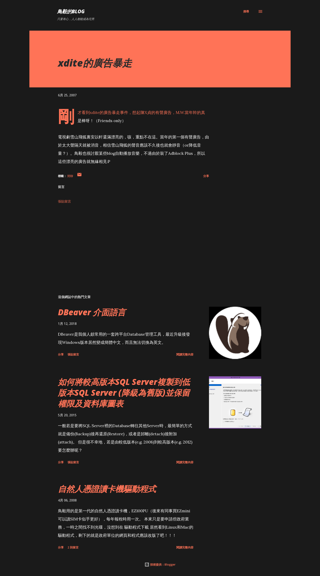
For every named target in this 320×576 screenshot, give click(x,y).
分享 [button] (206, 176)
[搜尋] (246, 11)
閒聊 (70, 176)
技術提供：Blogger (160, 564)
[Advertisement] (127, 243)
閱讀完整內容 (184, 354)
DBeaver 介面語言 (92, 312)
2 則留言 (73, 547)
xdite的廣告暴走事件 (109, 112)
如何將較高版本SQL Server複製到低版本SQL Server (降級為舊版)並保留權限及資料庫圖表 (124, 392)
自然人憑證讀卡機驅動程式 (107, 488)
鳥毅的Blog (71, 11)
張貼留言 (64, 201)
